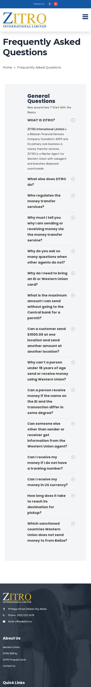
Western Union (11, 645)
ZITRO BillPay (10, 651)
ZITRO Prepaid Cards (14, 657)
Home (7, 67)
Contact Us (9, 664)
